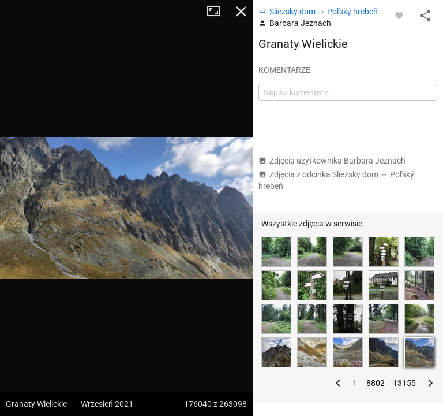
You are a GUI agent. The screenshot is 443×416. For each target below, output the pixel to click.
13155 (404, 383)
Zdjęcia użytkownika (332, 160)
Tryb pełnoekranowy (218, 11)
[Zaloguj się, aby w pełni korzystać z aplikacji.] (399, 15)
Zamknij (241, 11)
